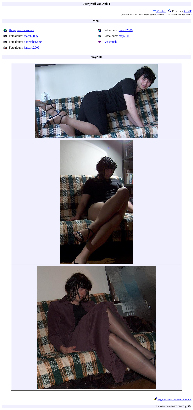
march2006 (126, 30)
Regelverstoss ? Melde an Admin (174, 399)
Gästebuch (110, 41)
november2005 (33, 41)
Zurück (159, 11)
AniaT (187, 11)
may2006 (124, 36)
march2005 (31, 36)
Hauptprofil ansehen (21, 30)
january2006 (31, 47)
